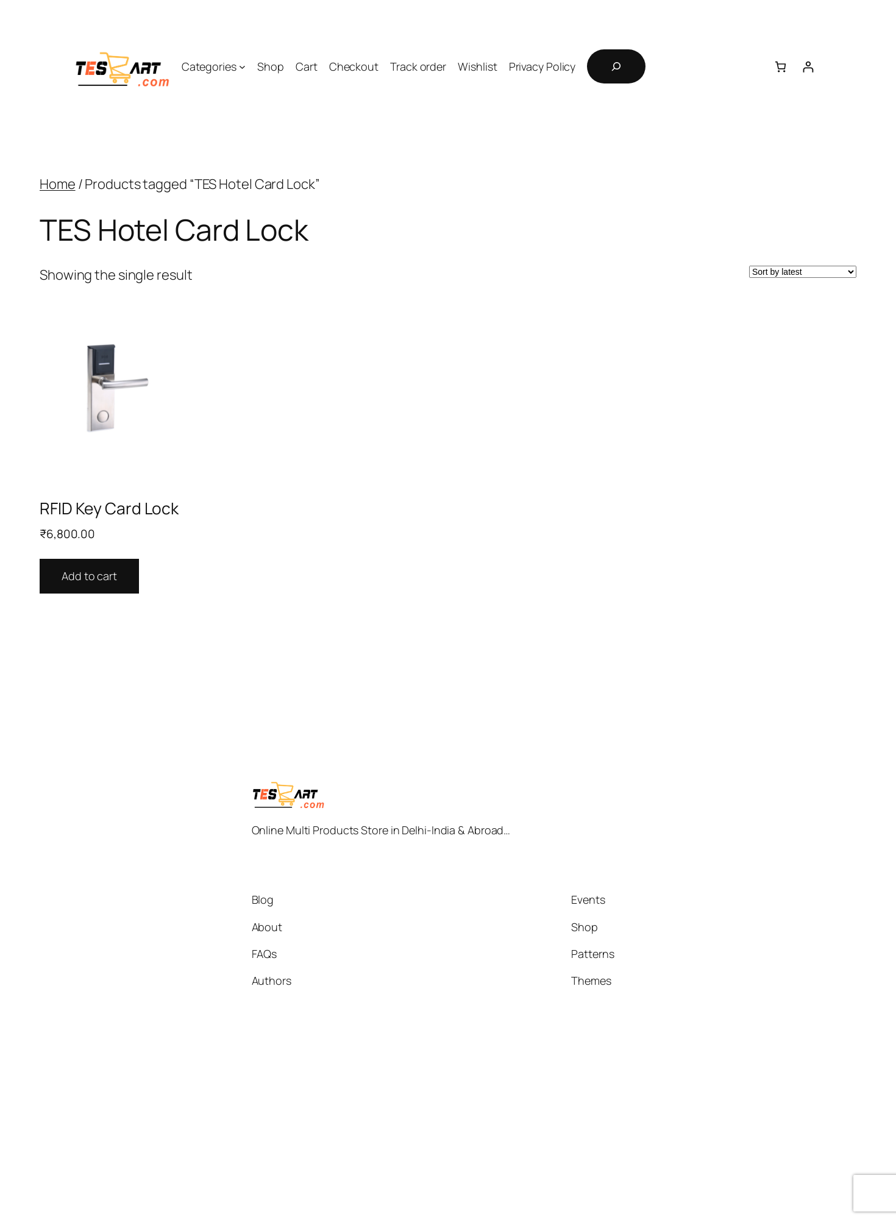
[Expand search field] (616, 66)
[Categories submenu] (242, 66)
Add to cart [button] (89, 576)
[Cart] (780, 66)
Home (58, 184)
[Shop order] (802, 272)
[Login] (808, 66)
